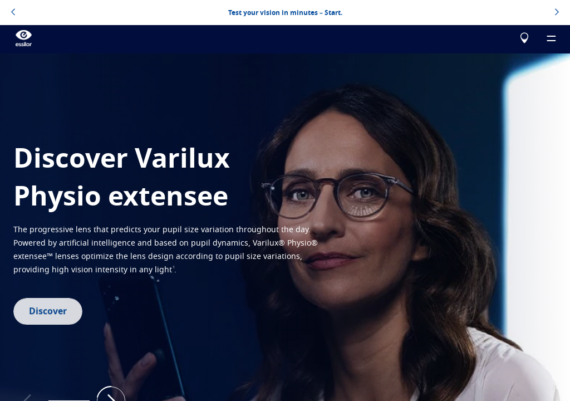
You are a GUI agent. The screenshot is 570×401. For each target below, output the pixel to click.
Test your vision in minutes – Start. (285, 12)
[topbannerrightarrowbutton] (557, 13)
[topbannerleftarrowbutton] (13, 13)
